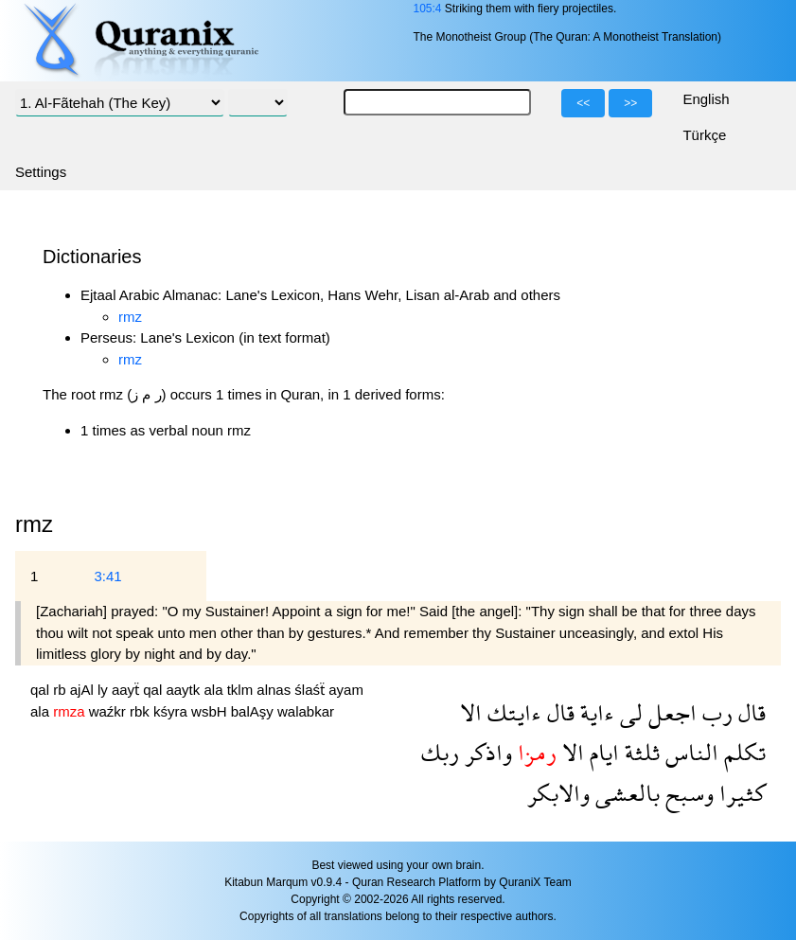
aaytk (184, 690)
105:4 (427, 8)
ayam (345, 690)
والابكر (558, 793)
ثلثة (639, 752)
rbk (141, 711)
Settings (40, 172)
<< (583, 103)
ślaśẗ (311, 690)
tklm (242, 690)
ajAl (83, 690)
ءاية (594, 712)
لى (628, 712)
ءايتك (511, 712)
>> (630, 103)
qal (41, 690)
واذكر (485, 752)
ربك (440, 752)
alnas (275, 690)
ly (104, 690)
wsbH (211, 711)
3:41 (107, 576)
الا (471, 712)
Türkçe (704, 135)
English (705, 99)
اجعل (670, 712)
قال (749, 712)
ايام (601, 752)
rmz (130, 317)
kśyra (172, 711)
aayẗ (127, 690)
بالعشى (625, 793)
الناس (689, 752)
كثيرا (740, 793)
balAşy (254, 711)
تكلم (742, 752)
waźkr (109, 711)
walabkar (305, 711)
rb (61, 690)
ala (214, 690)
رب (715, 712)
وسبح (687, 793)
